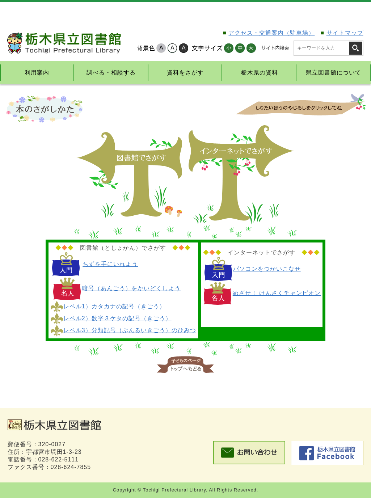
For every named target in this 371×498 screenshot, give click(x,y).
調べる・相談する (111, 72)
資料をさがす (185, 72)
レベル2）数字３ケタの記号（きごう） (117, 318)
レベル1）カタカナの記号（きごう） (114, 306)
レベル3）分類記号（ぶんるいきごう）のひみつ (129, 330)
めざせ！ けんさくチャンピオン (277, 293)
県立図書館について (333, 72)
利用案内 (37, 72)
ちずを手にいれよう (110, 264)
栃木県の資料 (259, 72)
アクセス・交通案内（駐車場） (271, 33)
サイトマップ (344, 33)
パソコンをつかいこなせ (267, 269)
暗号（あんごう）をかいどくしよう (131, 288)
